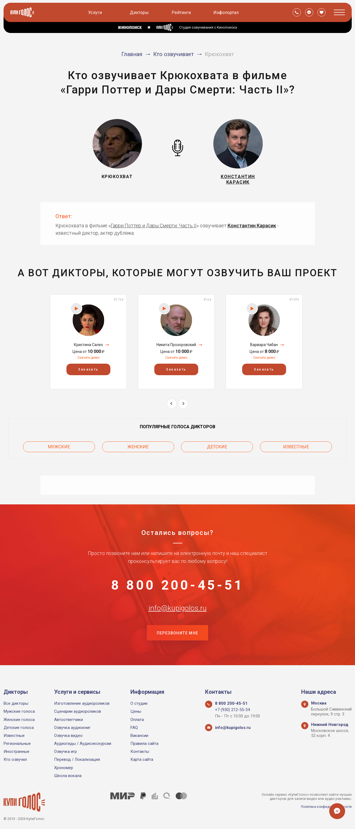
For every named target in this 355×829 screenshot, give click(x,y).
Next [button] (183, 406)
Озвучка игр (65, 751)
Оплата (137, 719)
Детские (217, 448)
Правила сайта (144, 743)
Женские (138, 448)
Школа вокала (68, 775)
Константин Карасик (252, 228)
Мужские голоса (19, 711)
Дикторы (139, 12)
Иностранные (16, 751)
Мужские (59, 448)
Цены (135, 711)
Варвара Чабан (264, 347)
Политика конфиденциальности (325, 807)
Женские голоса (19, 719)
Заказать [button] (88, 372)
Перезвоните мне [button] (178, 642)
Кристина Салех (88, 347)
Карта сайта (141, 759)
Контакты (139, 751)
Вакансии (139, 735)
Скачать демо (88, 360)
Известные (296, 448)
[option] (88, 344)
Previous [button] (172, 406)
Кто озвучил (15, 759)
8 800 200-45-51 (177, 587)
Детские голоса (19, 727)
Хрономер (63, 767)
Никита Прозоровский (176, 347)
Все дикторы (16, 703)
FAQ (134, 727)
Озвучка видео (68, 735)
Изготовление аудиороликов (82, 703)
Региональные (17, 743)
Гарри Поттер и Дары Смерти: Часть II (154, 228)
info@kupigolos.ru (178, 615)
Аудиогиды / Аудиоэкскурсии (82, 743)
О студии (138, 703)
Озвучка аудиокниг (72, 727)
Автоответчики (68, 719)
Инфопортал (226, 12)
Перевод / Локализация (77, 759)
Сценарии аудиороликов (77, 711)
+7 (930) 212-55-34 (232, 709)
